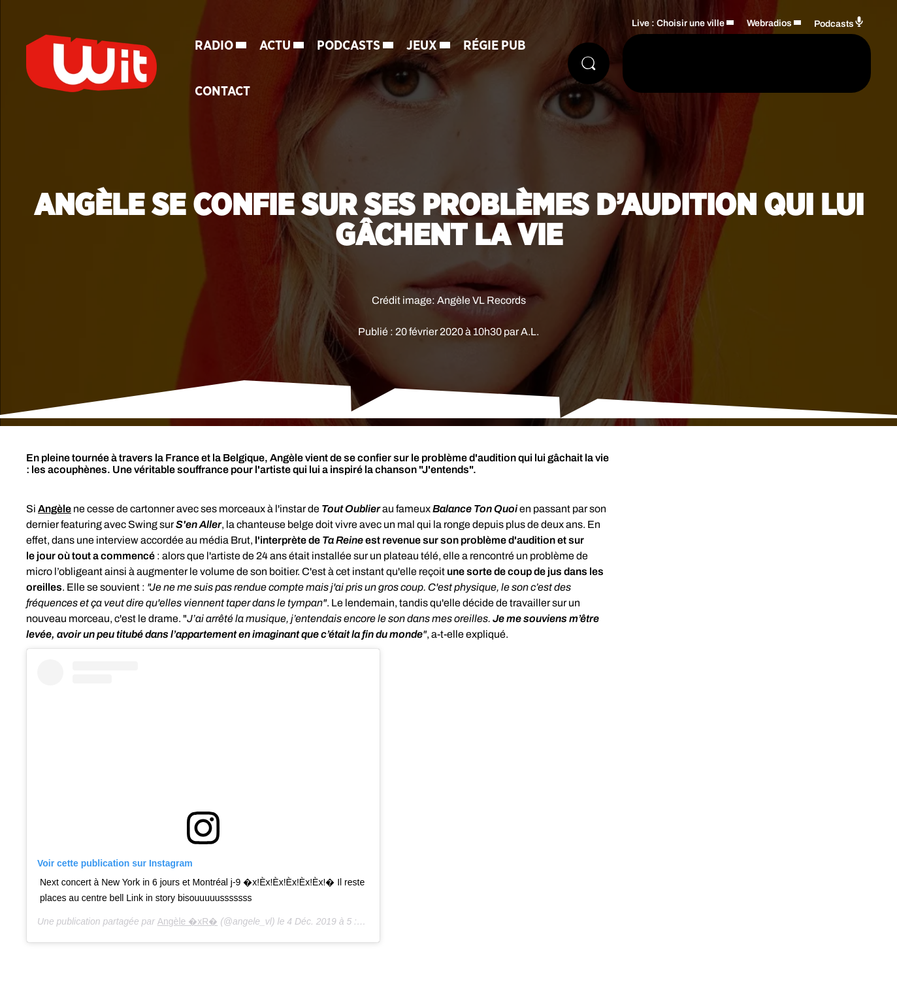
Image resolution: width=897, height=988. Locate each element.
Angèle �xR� (187, 921)
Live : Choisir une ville (678, 23)
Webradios (769, 23)
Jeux (421, 45)
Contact (222, 91)
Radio (214, 45)
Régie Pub (494, 45)
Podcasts (348, 45)
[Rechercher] (589, 63)
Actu (275, 45)
